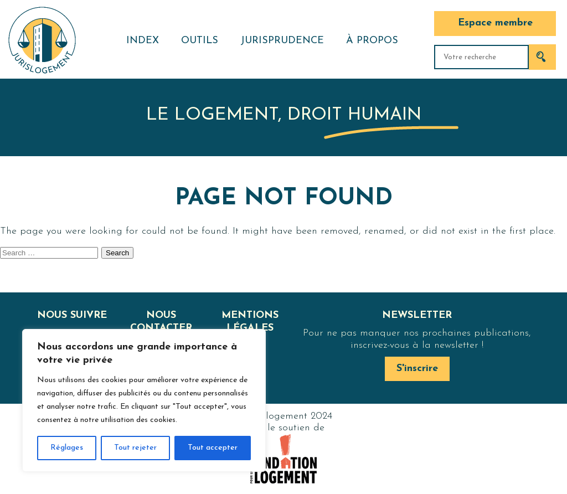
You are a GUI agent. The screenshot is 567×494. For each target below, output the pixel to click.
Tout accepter (213, 448)
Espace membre (495, 23)
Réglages (66, 448)
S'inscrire (417, 368)
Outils (199, 40)
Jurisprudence (282, 40)
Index (142, 40)
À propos (372, 40)
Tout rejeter (135, 448)
